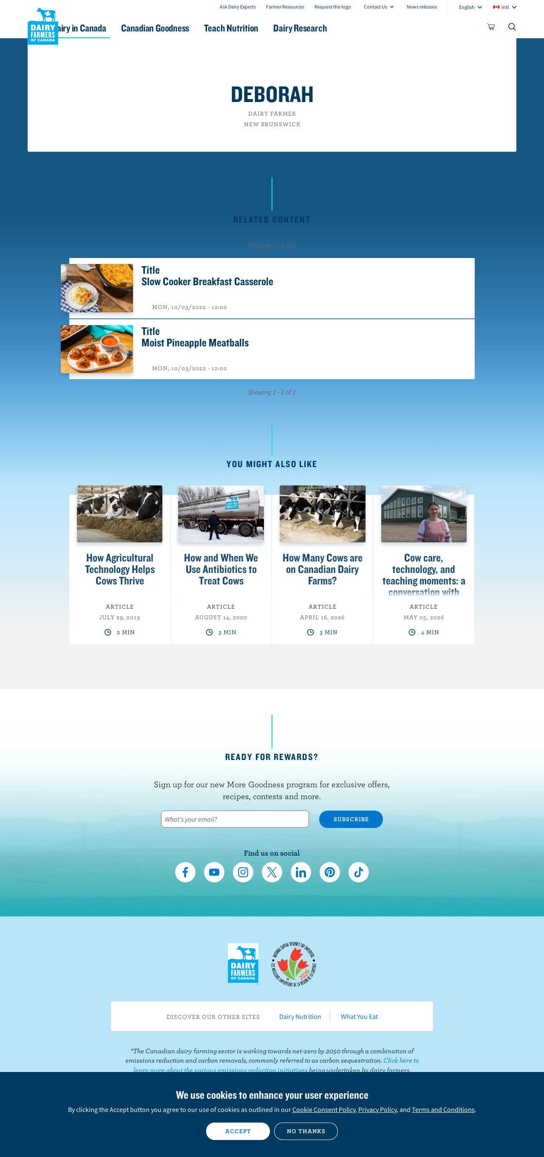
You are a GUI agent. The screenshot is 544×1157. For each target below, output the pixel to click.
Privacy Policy (377, 1109)
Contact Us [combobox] (375, 6)
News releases (422, 6)
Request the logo (332, 6)
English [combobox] (467, 7)
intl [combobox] (505, 7)
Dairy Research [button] (352, 28)
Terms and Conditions (443, 1109)
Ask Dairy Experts (238, 6)
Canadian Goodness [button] (192, 28)
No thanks (306, 1131)
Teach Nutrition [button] (275, 28)
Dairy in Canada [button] (107, 28)
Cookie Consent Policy (323, 1109)
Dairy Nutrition (300, 1016)
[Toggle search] (512, 28)
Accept (238, 1131)
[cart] (491, 28)
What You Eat (359, 1016)
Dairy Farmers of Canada (43, 26)
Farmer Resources (285, 6)
